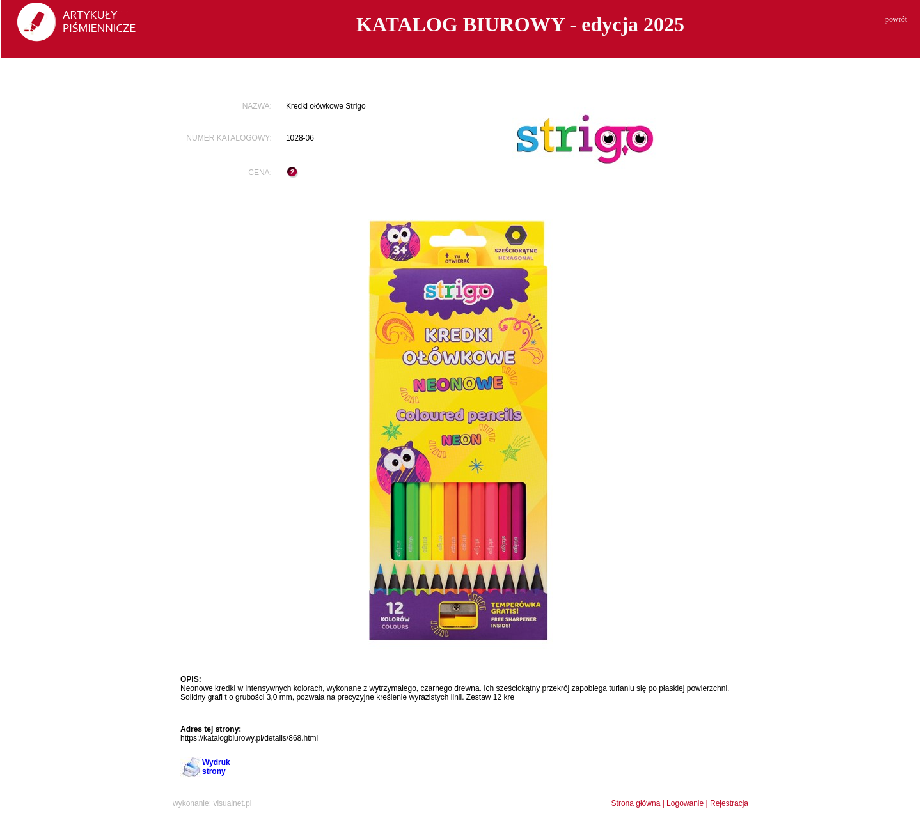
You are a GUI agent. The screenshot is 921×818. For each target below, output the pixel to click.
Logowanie (685, 803)
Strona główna (636, 803)
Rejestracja (729, 803)
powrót (896, 19)
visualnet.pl (232, 803)
